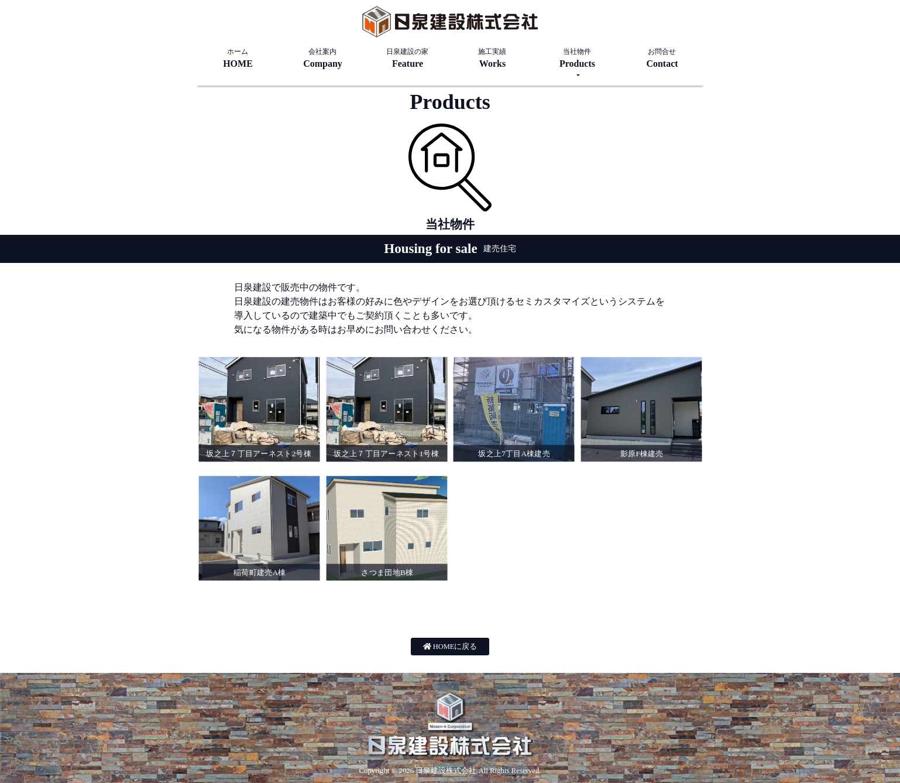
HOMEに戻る (450, 646)
